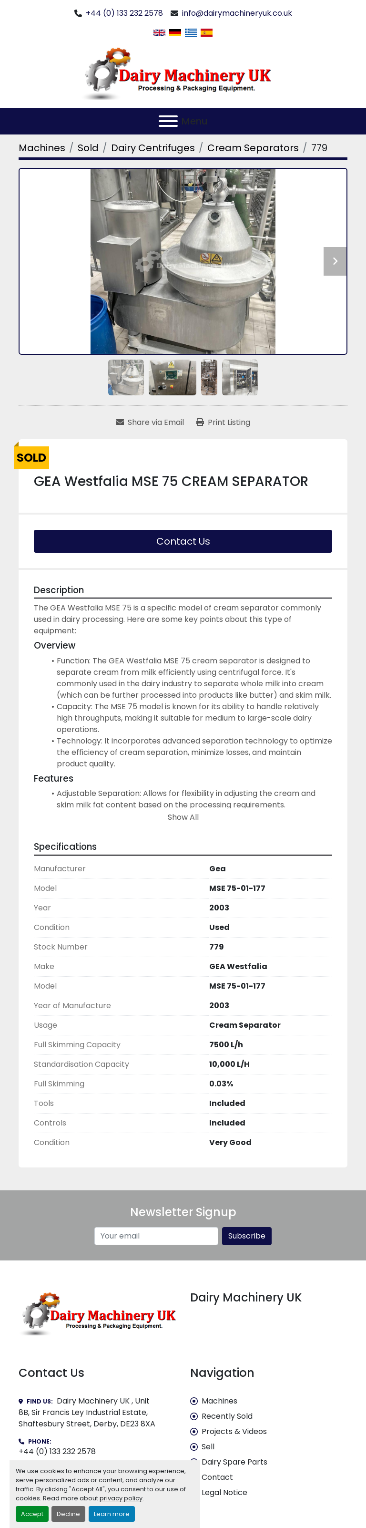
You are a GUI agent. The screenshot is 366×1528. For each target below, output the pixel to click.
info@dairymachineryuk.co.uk (237, 13)
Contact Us (183, 541)
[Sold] (88, 148)
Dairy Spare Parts (234, 1461)
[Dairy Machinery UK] (97, 1312)
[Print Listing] (223, 422)
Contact (217, 1477)
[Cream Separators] (253, 148)
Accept (32, 1514)
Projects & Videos (234, 1431)
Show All (183, 817)
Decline (68, 1514)
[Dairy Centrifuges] (153, 148)
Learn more (112, 1514)
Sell (208, 1446)
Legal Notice (224, 1492)
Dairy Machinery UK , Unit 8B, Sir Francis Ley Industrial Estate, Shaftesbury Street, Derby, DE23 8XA (87, 1412)
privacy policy (121, 1498)
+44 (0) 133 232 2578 (124, 13)
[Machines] (42, 148)
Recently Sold (227, 1416)
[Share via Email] (150, 422)
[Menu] (168, 121)
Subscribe (246, 1235)
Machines (219, 1400)
